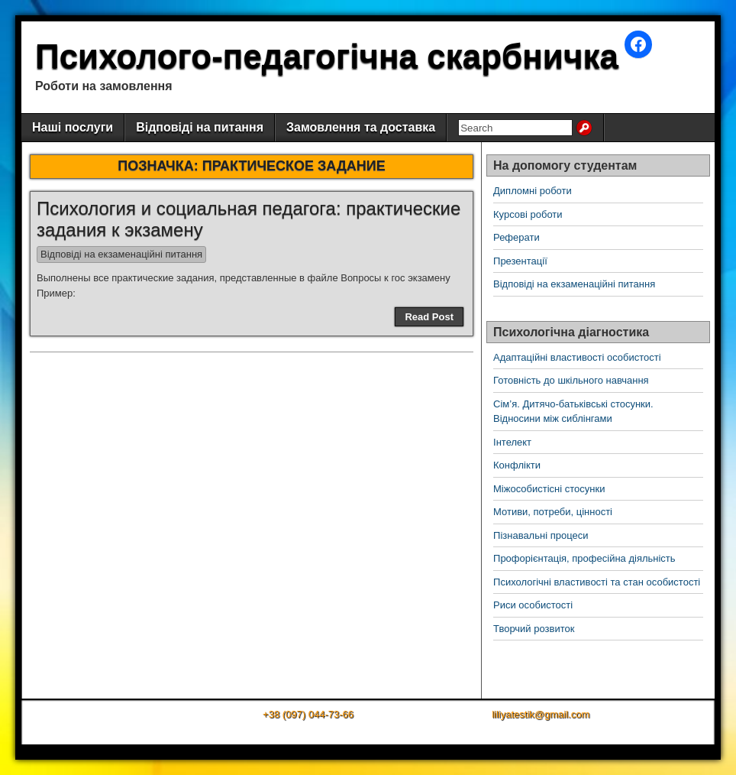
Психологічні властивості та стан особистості (596, 582)
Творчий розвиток (533, 628)
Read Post (429, 317)
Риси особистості (533, 605)
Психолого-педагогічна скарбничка (326, 56)
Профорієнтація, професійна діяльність (584, 558)
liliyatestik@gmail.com (540, 714)
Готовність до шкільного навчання (571, 380)
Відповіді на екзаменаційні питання (121, 254)
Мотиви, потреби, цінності (552, 511)
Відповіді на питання (199, 127)
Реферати (516, 237)
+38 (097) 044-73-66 (308, 714)
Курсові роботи (528, 214)
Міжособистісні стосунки (549, 489)
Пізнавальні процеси (540, 535)
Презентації (520, 261)
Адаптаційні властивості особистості (577, 357)
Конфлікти (517, 465)
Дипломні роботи (532, 190)
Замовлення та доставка (360, 127)
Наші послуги (72, 127)
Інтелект (512, 442)
